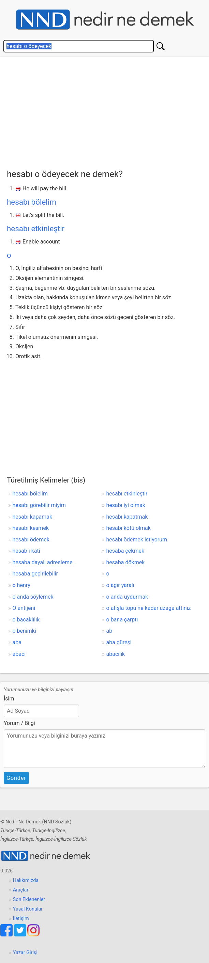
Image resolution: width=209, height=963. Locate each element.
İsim (9, 698)
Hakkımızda (26, 880)
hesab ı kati (26, 551)
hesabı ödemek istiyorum (136, 539)
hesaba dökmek (125, 562)
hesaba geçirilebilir (35, 573)
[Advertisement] (108, 111)
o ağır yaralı (120, 585)
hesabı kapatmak (127, 517)
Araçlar (21, 890)
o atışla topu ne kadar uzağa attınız (148, 608)
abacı (19, 654)
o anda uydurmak (127, 597)
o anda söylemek (33, 597)
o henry (21, 585)
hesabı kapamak (33, 517)
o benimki (24, 631)
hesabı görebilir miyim (39, 505)
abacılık (115, 654)
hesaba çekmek (125, 551)
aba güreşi (119, 642)
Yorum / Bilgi (19, 723)
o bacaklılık (26, 619)
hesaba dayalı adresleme (43, 562)
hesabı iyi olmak (125, 505)
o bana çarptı (122, 619)
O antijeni (24, 608)
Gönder (16, 778)
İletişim (21, 918)
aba (17, 642)
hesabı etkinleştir (35, 228)
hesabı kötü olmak (128, 528)
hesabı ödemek (31, 539)
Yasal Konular (28, 909)
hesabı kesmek (31, 528)
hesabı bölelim (31, 202)
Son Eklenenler (29, 899)
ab (109, 631)
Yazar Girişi (25, 953)
